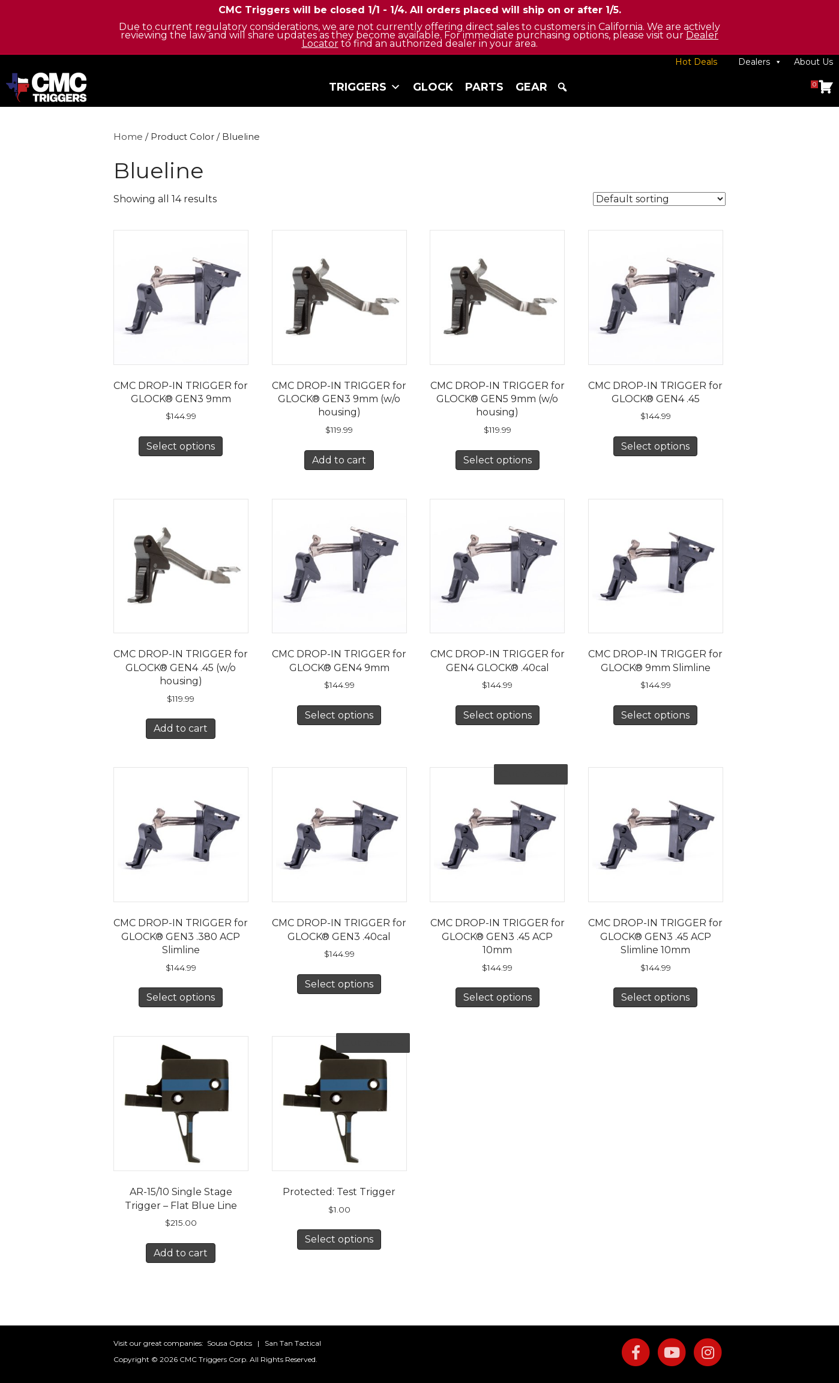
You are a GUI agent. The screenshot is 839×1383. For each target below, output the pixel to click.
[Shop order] (659, 199)
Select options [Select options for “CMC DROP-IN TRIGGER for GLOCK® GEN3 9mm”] (180, 446)
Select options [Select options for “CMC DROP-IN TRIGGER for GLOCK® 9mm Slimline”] (655, 715)
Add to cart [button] (339, 460)
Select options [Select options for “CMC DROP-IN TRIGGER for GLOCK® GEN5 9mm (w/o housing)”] (497, 460)
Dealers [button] (760, 62)
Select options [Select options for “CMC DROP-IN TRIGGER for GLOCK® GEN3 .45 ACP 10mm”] (497, 997)
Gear (531, 87)
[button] (562, 87)
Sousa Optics (229, 1343)
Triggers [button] (365, 87)
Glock (433, 87)
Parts (484, 87)
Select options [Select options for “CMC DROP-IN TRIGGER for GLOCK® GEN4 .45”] (655, 446)
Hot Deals (696, 61)
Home (128, 136)
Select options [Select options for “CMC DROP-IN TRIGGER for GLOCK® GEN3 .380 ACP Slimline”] (180, 997)
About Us (813, 61)
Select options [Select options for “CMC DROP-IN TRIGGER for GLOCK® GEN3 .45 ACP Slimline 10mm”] (655, 997)
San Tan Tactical (293, 1343)
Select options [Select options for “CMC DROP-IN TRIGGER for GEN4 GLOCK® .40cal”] (497, 715)
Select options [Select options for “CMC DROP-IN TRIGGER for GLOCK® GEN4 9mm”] (339, 715)
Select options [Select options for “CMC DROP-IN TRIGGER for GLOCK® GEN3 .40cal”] (339, 984)
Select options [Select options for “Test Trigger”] (339, 1239)
